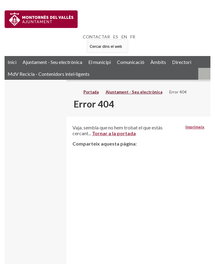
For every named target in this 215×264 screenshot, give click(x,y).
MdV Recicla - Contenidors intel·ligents (49, 74)
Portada (91, 92)
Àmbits (158, 62)
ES (115, 36)
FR (132, 36)
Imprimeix (194, 127)
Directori (181, 62)
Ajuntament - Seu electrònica (52, 62)
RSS (204, 74)
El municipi (99, 62)
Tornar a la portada (114, 133)
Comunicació (130, 62)
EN (124, 36)
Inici (12, 62)
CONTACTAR (96, 36)
